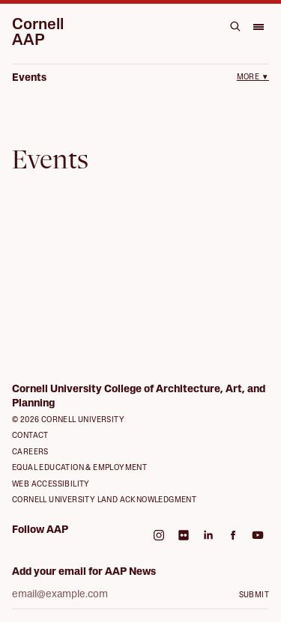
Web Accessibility (51, 485)
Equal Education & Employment (79, 468)
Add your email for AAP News (84, 572)
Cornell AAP (38, 33)
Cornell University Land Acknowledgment (104, 500)
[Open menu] (258, 26)
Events (29, 78)
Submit (254, 595)
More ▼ (253, 77)
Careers (30, 452)
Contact (30, 436)
